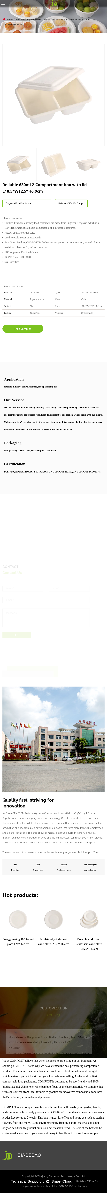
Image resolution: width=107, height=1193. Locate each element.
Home (10, 19)
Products (19, 19)
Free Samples (23, 329)
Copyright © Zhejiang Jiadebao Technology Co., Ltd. (53, 1176)
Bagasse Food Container (38, 19)
